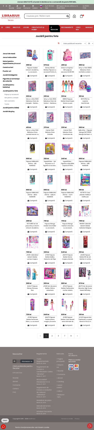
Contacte (27, 7)
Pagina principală (60, 360)
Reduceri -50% (60, 396)
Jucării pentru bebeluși (8, 86)
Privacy (77, 419)
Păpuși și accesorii (11, 94)
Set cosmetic (9, 101)
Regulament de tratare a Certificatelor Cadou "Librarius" (45, 370)
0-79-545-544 (50, 7)
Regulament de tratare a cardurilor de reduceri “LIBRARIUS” (44, 391)
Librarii (19, 7)
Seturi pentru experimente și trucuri (12, 62)
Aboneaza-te (27, 361)
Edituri (59, 391)
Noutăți (11, 7)
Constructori (8, 67)
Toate (6, 104)
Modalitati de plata (44, 400)
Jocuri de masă (9, 54)
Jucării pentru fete (10, 91)
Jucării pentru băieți (11, 108)
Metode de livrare (43, 406)
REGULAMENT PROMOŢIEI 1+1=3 (43, 380)
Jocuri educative (9, 57)
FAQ (14, 392)
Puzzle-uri (7, 71)
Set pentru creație (11, 98)
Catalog (60, 381)
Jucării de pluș (8, 111)
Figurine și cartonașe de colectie (11, 80)
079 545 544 (17, 373)
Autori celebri (59, 386)
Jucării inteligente (10, 75)
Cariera (34, 7)
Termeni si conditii (67, 419)
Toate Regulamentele (43, 360)
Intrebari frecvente (44, 411)
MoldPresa (31, 419)
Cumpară (32, 76)
